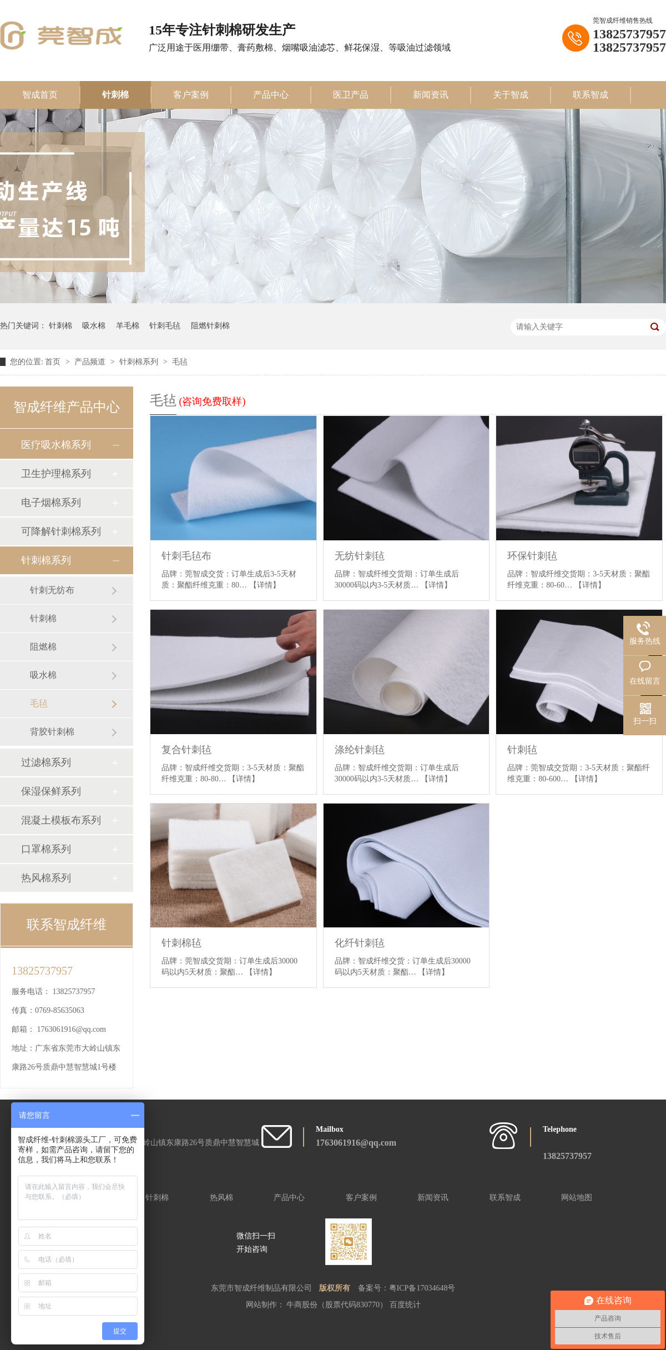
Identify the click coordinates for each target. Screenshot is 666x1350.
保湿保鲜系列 (51, 791)
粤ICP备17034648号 (422, 1288)
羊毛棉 (127, 326)
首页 (54, 362)
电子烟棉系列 (51, 502)
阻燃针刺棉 (210, 326)
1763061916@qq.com (72, 1029)
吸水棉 (93, 326)
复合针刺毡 (186, 749)
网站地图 (576, 1197)
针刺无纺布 (52, 590)
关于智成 (510, 94)
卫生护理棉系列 (56, 473)
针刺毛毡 (164, 326)
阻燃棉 (43, 646)
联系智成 (590, 94)
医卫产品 (351, 94)
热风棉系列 (46, 878)
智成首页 (40, 94)
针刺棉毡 (181, 942)
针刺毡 (522, 749)
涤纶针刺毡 (360, 749)
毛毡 (180, 362)
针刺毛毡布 (186, 555)
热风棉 (221, 1197)
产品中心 (271, 94)
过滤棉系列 (46, 762)
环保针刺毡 (532, 555)
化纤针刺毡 (360, 942)
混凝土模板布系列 (61, 820)
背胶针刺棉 (52, 731)
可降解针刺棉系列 (61, 531)
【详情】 (264, 585)
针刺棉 (115, 94)
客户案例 (191, 94)
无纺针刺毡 (360, 555)
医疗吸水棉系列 (56, 444)
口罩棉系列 (46, 849)
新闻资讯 (430, 94)
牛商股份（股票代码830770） (338, 1305)
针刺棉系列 (139, 362)
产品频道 (91, 362)
